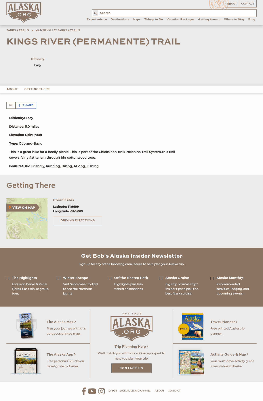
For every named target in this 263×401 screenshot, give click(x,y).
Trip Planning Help (131, 346)
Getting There (37, 89)
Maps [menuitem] (137, 19)
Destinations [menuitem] (119, 19)
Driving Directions (77, 220)
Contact (247, 4)
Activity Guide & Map (229, 354)
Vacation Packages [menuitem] (181, 19)
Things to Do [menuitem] (153, 19)
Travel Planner (224, 322)
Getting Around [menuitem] (209, 19)
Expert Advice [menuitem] (97, 19)
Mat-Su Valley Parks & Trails (57, 30)
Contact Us (131, 368)
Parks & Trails (17, 30)
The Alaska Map (61, 322)
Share (26, 105)
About (232, 4)
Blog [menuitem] (251, 19)
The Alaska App (61, 354)
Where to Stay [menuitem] (234, 19)
